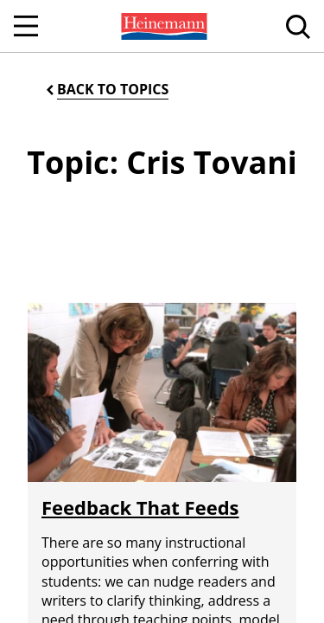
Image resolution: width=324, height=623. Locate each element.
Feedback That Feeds (140, 507)
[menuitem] (162, 26)
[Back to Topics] (106, 89)
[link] (162, 26)
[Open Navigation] (26, 26)
